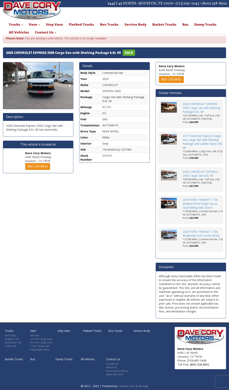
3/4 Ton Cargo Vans (41, 342)
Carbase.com (126, 386)
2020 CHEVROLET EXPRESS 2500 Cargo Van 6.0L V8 (200, 173)
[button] (69, 66)
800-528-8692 (38, 166)
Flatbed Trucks (81, 24)
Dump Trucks (205, 24)
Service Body (135, 24)
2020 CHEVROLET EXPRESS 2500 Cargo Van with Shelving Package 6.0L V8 (201, 108)
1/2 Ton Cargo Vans (41, 339)
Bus (185, 24)
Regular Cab (12, 339)
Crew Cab (10, 346)
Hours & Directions (117, 371)
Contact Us (45, 32)
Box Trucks (109, 24)
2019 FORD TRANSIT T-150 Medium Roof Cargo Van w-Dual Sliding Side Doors (200, 203)
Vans (34, 24)
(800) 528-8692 (199, 364)
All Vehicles (19, 32)
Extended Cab (13, 342)
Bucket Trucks (164, 24)
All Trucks (10, 335)
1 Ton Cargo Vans (40, 346)
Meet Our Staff (114, 374)
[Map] (206, 356)
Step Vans (54, 24)
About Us (111, 367)
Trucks (16, 24)
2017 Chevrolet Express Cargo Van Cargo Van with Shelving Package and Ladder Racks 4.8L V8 (203, 141)
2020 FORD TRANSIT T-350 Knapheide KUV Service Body (201, 233)
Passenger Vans (39, 349)
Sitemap (143, 386)
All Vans (34, 335)
